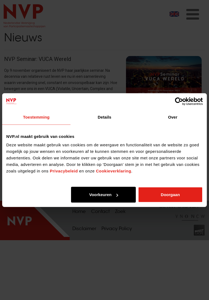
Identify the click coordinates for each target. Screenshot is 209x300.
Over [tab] (172, 117)
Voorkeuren (103, 194)
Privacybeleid (64, 171)
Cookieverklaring (113, 171)
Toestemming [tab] (36, 117)
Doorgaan (170, 194)
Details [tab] (104, 117)
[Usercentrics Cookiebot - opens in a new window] (179, 101)
